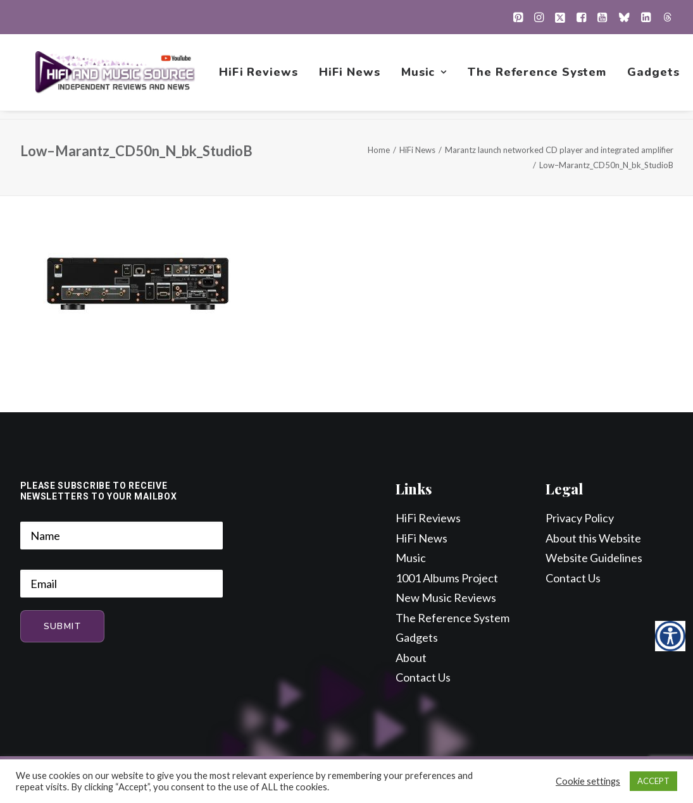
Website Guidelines (594, 558)
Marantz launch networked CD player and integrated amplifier (559, 150)
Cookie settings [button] (588, 781)
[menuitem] (518, 17)
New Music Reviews (446, 598)
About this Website (593, 539)
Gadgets (655, 76)
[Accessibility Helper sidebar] (670, 636)
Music (425, 76)
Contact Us (423, 678)
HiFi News (351, 76)
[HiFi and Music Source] (116, 76)
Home (379, 150)
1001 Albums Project (447, 578)
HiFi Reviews (260, 76)
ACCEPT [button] (653, 781)
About (411, 658)
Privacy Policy (580, 518)
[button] (518, 17)
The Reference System (539, 76)
